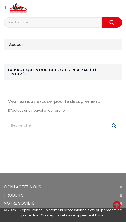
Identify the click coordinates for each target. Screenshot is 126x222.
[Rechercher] (63, 125)
